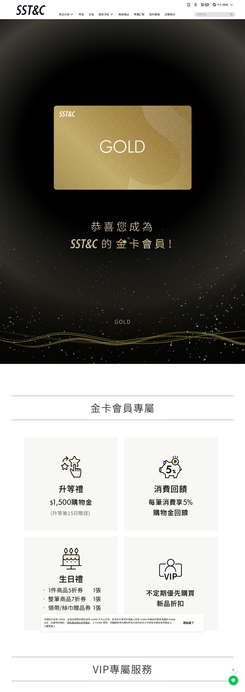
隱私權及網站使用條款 (78, 622)
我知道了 (188, 622)
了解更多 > (49, 626)
